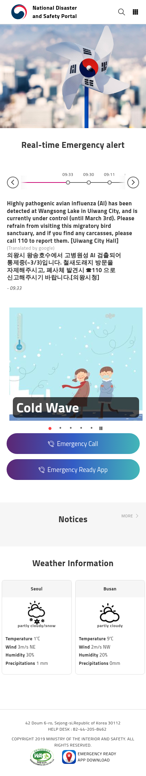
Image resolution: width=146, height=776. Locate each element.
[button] (49, 428)
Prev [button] (13, 182)
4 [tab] (81, 428)
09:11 (109, 174)
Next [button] (133, 182)
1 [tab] (49, 428)
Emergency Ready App (78, 469)
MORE (127, 516)
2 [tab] (60, 428)
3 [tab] (70, 428)
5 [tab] (91, 428)
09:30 (88, 174)
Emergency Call (77, 443)
